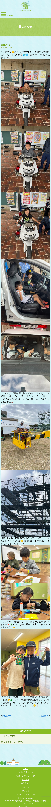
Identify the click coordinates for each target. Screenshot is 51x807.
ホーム (25, 768)
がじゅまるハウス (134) (12, 741)
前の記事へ (7, 716)
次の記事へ (44, 716)
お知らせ (25, 791)
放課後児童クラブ (25, 772)
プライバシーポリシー (25, 794)
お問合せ (25, 787)
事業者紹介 (25, 783)
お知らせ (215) (8, 736)
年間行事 (25, 780)
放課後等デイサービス (25, 776)
